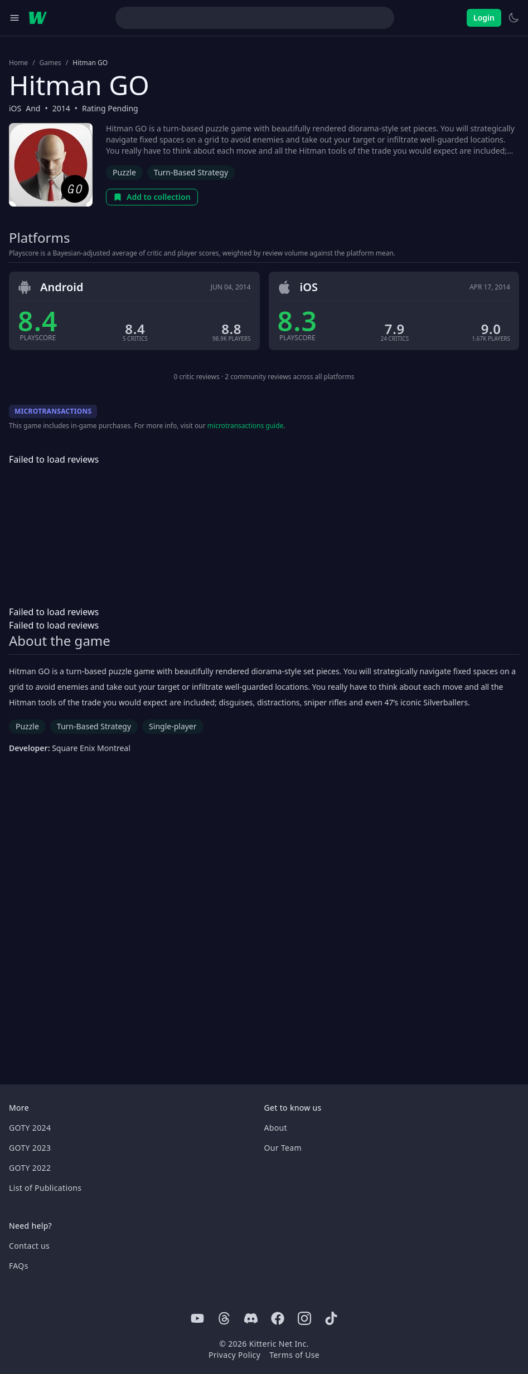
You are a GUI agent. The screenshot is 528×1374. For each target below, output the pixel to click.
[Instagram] (304, 1318)
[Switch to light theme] (513, 17)
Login (484, 17)
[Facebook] (277, 1318)
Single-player (172, 726)
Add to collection (152, 197)
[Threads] (224, 1318)
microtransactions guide (245, 425)
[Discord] (251, 1318)
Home (18, 62)
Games (50, 62)
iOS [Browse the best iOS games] (15, 108)
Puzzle (124, 172)
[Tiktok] (331, 1318)
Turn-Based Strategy (191, 172)
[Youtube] (197, 1318)
